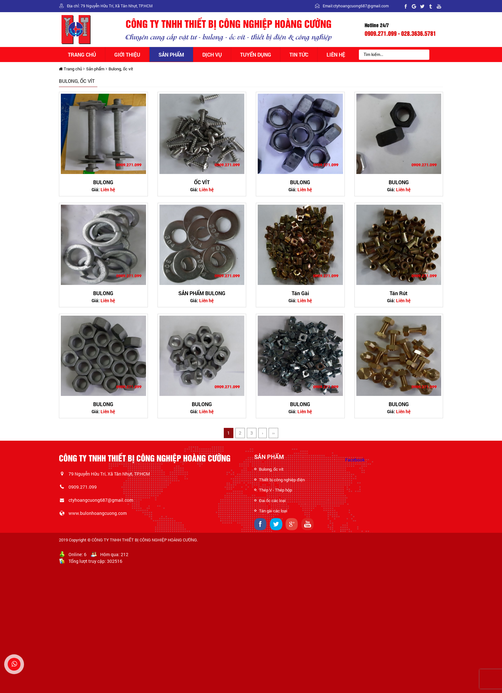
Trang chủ (82, 54)
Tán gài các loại (273, 511)
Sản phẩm (171, 54)
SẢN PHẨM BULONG (201, 293)
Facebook (355, 460)
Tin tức (298, 54)
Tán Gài (300, 293)
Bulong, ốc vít (121, 69)
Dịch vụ (212, 54)
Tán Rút (399, 293)
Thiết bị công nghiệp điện (282, 480)
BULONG (103, 182)
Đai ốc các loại (272, 500)
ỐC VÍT (202, 182)
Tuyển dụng (255, 54)
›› (273, 433)
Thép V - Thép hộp (275, 490)
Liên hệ (336, 54)
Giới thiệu (127, 54)
